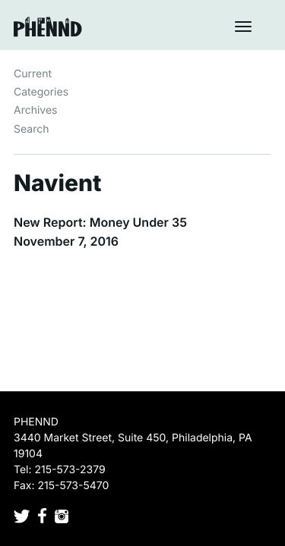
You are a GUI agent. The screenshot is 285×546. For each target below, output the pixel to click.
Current (33, 73)
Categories (41, 92)
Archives (36, 110)
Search (31, 129)
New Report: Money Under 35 (100, 222)
